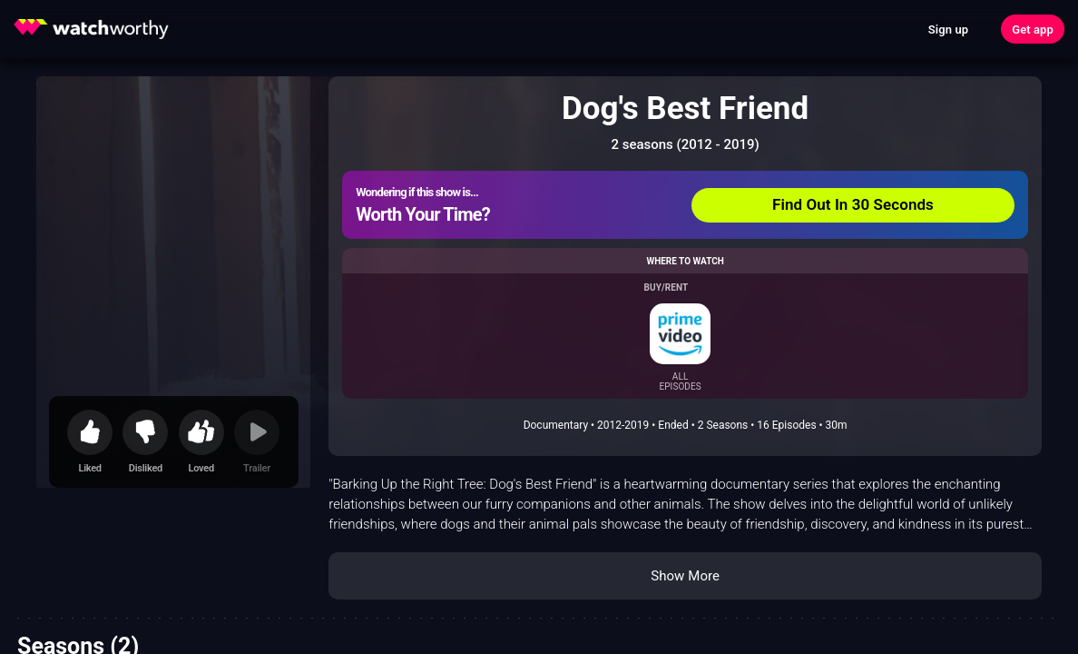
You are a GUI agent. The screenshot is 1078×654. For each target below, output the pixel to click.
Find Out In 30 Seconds (853, 204)
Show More (685, 576)
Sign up (948, 29)
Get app (1033, 29)
